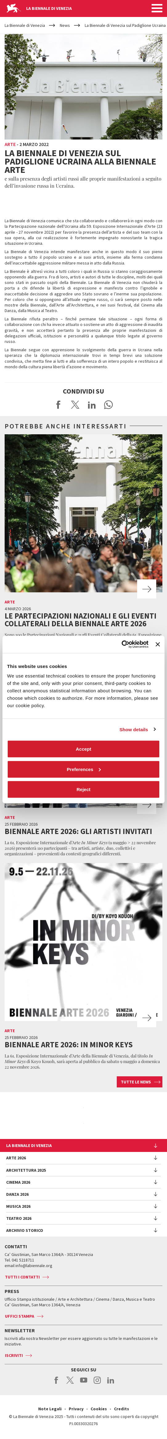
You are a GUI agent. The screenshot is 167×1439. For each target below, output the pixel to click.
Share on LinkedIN (92, 405)
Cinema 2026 (18, 1182)
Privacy (76, 1409)
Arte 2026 (16, 1158)
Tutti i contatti (22, 1277)
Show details (134, 729)
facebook (56, 1383)
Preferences (84, 769)
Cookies (99, 1409)
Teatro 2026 (18, 1218)
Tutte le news (136, 1082)
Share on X (75, 405)
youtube (83, 1383)
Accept (83, 749)
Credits (121, 1409)
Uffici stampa (19, 1316)
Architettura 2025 (26, 1170)
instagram (97, 1383)
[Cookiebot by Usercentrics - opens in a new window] (122, 644)
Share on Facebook (58, 405)
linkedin (110, 1383)
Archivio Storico (24, 1230)
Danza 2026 (17, 1194)
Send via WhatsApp (108, 405)
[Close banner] (158, 644)
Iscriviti (14, 1355)
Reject (83, 789)
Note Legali (50, 1409)
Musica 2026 (18, 1206)
